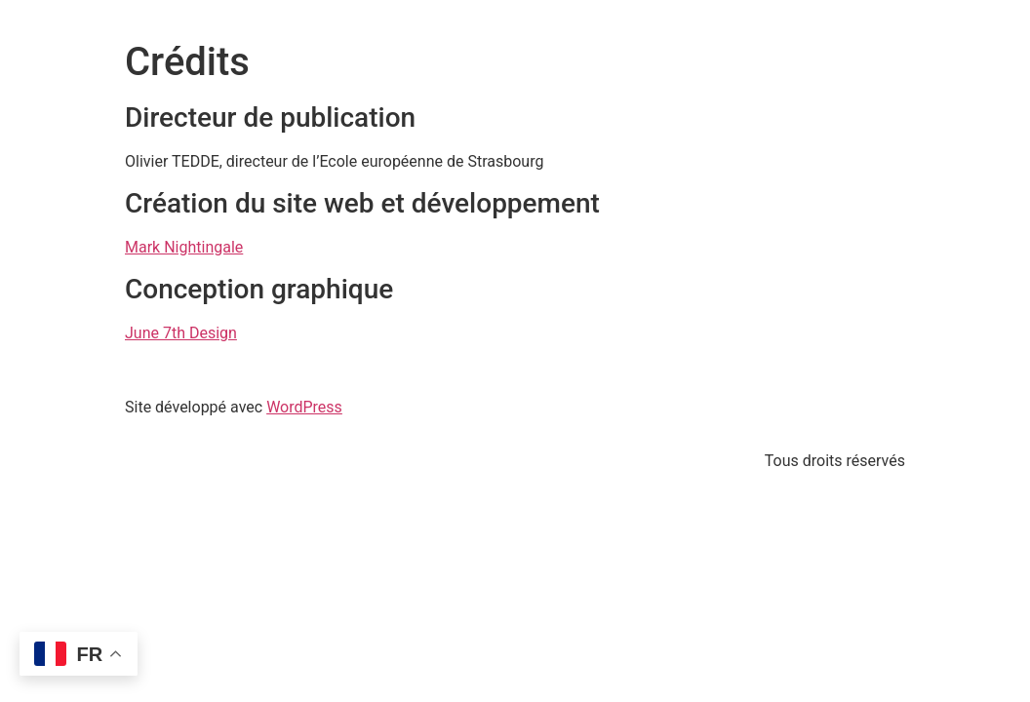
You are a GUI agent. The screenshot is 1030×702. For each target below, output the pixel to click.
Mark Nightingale (184, 247)
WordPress (304, 407)
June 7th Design (181, 333)
